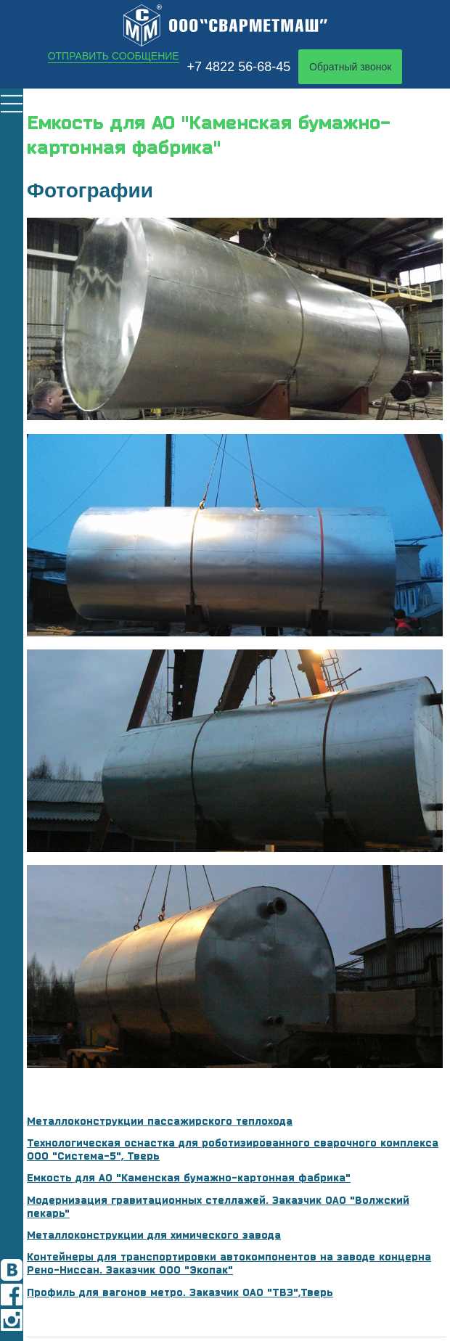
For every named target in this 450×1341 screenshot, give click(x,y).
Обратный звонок (350, 67)
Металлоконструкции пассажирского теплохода (159, 1121)
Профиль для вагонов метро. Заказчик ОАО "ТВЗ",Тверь (180, 1292)
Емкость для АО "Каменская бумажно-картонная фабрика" (189, 1178)
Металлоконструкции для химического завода (154, 1235)
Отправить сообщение (113, 56)
